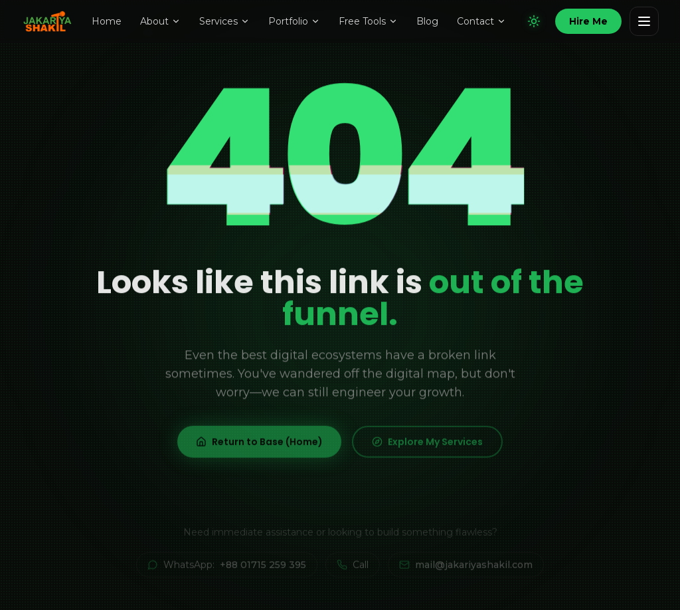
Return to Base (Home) (259, 447)
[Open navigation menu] (644, 21)
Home (107, 21)
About (160, 21)
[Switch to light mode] (534, 21)
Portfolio (294, 21)
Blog (427, 21)
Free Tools (368, 21)
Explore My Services (427, 447)
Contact (481, 21)
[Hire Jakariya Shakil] (588, 21)
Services (224, 21)
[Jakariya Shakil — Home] (49, 21)
